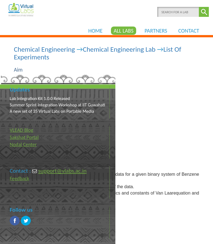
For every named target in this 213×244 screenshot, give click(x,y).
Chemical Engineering (44, 49)
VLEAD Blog (21, 130)
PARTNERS (155, 30)
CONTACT (188, 30)
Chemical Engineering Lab (119, 49)
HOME (95, 30)
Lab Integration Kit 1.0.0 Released (40, 98)
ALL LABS (123, 30)
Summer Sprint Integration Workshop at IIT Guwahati (57, 104)
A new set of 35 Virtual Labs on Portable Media (52, 111)
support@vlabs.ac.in (62, 170)
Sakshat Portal (24, 137)
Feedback (19, 178)
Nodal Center (23, 144)
